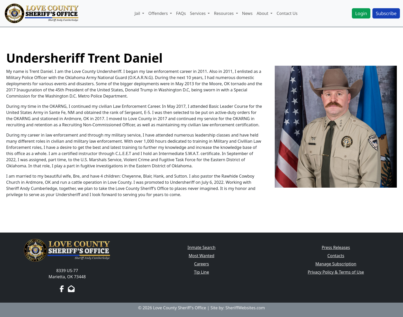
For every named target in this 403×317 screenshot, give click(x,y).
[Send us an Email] (71, 288)
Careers (201, 264)
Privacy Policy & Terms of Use (336, 272)
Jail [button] (137, 13)
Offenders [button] (158, 13)
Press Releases (336, 247)
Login (361, 13)
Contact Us (287, 13)
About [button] (263, 13)
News (247, 13)
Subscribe (386, 13)
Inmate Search (202, 247)
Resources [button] (224, 13)
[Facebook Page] (62, 288)
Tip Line (201, 272)
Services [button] (198, 13)
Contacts (335, 255)
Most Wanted (201, 255)
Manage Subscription (335, 264)
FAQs (181, 13)
